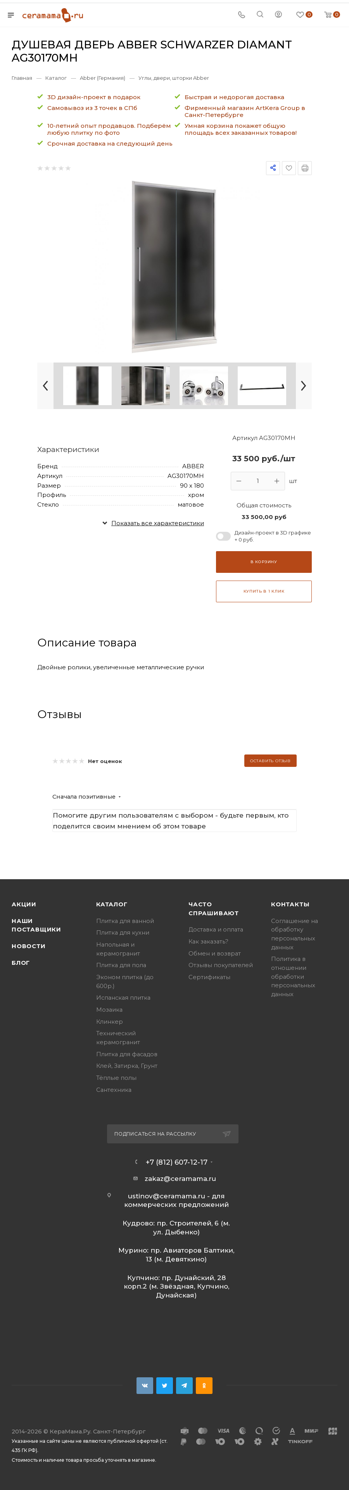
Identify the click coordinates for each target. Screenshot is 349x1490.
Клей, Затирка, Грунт (126, 1065)
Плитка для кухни (122, 932)
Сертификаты (209, 977)
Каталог (112, 904)
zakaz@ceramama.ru (180, 1178)
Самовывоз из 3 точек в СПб (92, 108)
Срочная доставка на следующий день (110, 143)
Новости (29, 946)
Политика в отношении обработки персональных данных (293, 977)
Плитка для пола (121, 965)
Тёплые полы (116, 1077)
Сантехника (113, 1089)
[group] (174, 267)
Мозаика (109, 1009)
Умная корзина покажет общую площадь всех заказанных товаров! (241, 129)
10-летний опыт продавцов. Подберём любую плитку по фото (109, 129)
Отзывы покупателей (220, 965)
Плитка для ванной (125, 921)
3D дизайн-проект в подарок (93, 97)
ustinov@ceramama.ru (166, 1196)
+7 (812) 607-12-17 (176, 1162)
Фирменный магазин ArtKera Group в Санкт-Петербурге (245, 111)
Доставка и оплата (215, 929)
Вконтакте (144, 1385)
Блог (21, 962)
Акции (24, 904)
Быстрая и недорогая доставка (234, 97)
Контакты (290, 904)
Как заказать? (208, 941)
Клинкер (109, 1021)
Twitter (164, 1385)
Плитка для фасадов (126, 1054)
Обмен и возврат (214, 953)
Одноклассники (204, 1385)
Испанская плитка (123, 997)
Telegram (184, 1385)
